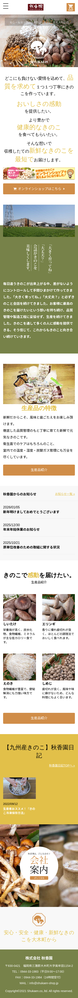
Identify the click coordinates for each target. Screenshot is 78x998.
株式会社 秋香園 (39, 958)
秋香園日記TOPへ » (62, 765)
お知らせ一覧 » (65, 494)
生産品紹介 (39, 470)
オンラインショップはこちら (39, 189)
